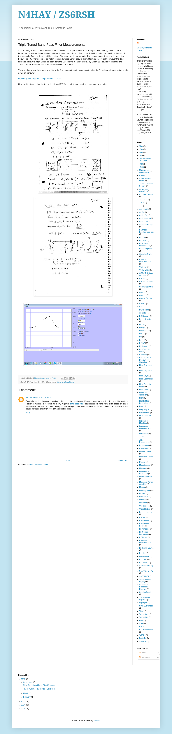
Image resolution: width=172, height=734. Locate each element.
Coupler (142, 304)
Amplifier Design (146, 194)
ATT (141, 206)
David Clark (144, 310)
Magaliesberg (144, 465)
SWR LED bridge (146, 606)
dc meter (142, 313)
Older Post (122, 460)
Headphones (144, 412)
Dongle (142, 327)
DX (140, 337)
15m (141, 149)
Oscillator (143, 503)
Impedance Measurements (145, 427)
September (28, 682)
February (27, 697)
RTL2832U (143, 563)
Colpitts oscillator (146, 281)
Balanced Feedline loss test (146, 231)
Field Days (143, 376)
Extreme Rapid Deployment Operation (145, 360)
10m (141, 146)
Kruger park (144, 445)
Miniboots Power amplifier (146, 483)
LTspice (142, 462)
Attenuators (144, 209)
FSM (141, 406)
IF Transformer (145, 416)
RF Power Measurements (145, 541)
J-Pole (141, 437)
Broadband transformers (144, 244)
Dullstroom (143, 331)
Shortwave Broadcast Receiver (143, 587)
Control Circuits (145, 298)
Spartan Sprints (145, 592)
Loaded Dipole (145, 451)
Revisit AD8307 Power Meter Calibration (39, 689)
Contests (142, 295)
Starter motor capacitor (144, 598)
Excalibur (143, 355)
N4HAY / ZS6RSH (56, 14)
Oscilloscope (144, 506)
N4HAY (142, 493)
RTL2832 (143, 559)
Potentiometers (145, 512)
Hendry (29, 397)
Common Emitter (146, 287)
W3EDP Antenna (146, 630)
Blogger (97, 720)
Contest (142, 292)
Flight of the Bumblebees (144, 402)
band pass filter (76, 404)
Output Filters (144, 509)
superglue (143, 603)
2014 (23, 705)
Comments (144, 657)
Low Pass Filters (68, 382)
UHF (141, 620)
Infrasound (143, 434)
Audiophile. (143, 221)
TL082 (141, 611)
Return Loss (144, 520)
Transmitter (143, 617)
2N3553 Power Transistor (145, 160)
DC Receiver (144, 316)
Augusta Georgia (146, 224)
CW (140, 307)
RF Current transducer (143, 533)
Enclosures (143, 346)
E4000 (142, 340)
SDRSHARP (144, 576)
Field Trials (143, 389)
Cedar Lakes (144, 270)
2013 (23, 708)
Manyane (143, 468)
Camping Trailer (145, 254)
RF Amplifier (144, 529)
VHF (141, 623)
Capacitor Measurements (145, 260)
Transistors (143, 614)
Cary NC (142, 267)
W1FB (141, 627)
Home (68, 460)
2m (140, 155)
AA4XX (142, 175)
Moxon (142, 487)
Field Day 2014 (145, 365)
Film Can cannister (143, 394)
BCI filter (142, 240)
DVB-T (142, 334)
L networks (143, 448)
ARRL (141, 203)
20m (141, 152)
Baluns (142, 237)
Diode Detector (145, 319)
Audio (141, 212)
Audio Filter (144, 215)
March (26, 693)
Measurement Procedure (144, 472)
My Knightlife (144, 490)
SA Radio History (146, 566)
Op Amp (142, 500)
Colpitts (142, 278)
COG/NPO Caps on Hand (146, 274)
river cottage (144, 556)
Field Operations (146, 379)
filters (59, 382)
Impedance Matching (143, 422)
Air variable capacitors (143, 190)
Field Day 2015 (145, 370)
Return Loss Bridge (144, 525)
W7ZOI (142, 635)
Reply (28, 413)
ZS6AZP (142, 641)
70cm (141, 167)
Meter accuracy (145, 477)
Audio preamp (145, 218)
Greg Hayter (144, 409)
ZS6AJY (142, 638)
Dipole (141, 324)
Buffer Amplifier (145, 249)
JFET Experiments (144, 441)
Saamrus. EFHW (146, 571)
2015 (23, 701)
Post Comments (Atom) (38, 465)
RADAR (142, 517)
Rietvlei (142, 553)
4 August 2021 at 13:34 (42, 397)
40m (141, 164)
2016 (23, 679)
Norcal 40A (143, 497)
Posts (142, 653)
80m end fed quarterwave (144, 171)
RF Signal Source (146, 548)
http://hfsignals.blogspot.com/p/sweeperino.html (39, 78)
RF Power (143, 537)
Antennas (143, 200)
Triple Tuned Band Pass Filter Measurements (41, 685)
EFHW (142, 343)
